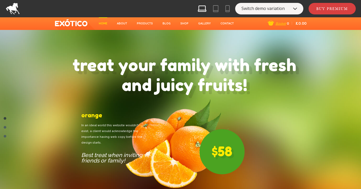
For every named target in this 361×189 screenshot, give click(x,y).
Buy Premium (332, 8)
